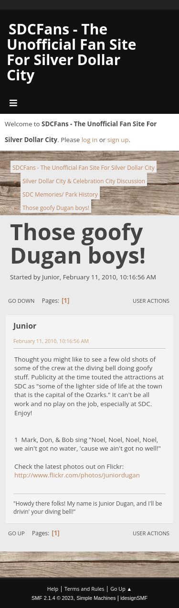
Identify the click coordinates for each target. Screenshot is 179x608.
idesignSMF (133, 598)
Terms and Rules (84, 588)
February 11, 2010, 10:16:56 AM (51, 340)
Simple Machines (96, 598)
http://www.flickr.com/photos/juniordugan (77, 475)
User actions (151, 300)
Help (52, 588)
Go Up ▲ (121, 588)
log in (90, 139)
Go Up (16, 533)
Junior (24, 326)
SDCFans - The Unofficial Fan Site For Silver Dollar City (72, 52)
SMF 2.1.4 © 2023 (53, 598)
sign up (118, 139)
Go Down (21, 300)
